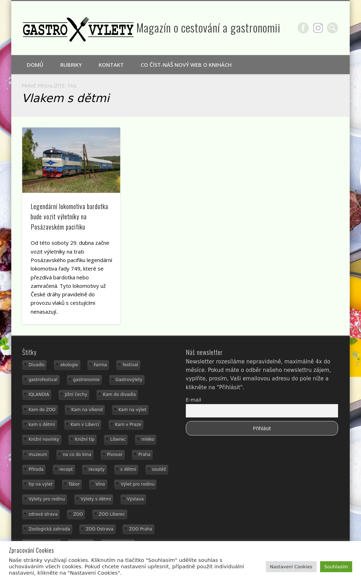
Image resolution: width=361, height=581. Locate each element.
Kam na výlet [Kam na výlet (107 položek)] (132, 409)
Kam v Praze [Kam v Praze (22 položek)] (128, 424)
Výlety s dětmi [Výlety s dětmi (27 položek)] (96, 499)
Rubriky (71, 64)
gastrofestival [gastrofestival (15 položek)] (43, 379)
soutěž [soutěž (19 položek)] (159, 469)
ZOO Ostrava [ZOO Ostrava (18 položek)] (99, 529)
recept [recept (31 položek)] (66, 469)
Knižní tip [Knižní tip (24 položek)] (84, 439)
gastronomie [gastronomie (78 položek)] (86, 379)
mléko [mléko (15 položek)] (147, 439)
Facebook (303, 28)
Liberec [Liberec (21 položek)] (118, 439)
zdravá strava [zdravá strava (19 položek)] (43, 514)
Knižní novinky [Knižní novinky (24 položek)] (44, 439)
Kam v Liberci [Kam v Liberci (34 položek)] (85, 424)
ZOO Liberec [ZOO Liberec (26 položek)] (112, 514)
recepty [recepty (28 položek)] (96, 469)
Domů (35, 64)
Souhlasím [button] (336, 566)
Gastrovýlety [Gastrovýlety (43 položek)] (129, 379)
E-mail (193, 400)
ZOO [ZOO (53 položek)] (78, 514)
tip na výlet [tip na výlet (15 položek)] (41, 484)
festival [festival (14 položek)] (130, 364)
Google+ (318, 28)
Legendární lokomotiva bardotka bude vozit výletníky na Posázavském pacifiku (69, 216)
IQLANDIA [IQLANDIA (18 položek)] (39, 394)
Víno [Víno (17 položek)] (100, 484)
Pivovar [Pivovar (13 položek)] (115, 454)
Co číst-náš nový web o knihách (186, 64)
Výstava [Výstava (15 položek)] (135, 499)
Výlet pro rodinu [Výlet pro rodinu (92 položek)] (137, 484)
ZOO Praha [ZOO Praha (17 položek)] (140, 529)
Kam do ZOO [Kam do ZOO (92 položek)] (42, 409)
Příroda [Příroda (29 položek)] (36, 469)
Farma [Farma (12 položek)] (100, 364)
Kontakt (111, 64)
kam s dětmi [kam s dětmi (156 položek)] (42, 424)
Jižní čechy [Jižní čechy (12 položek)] (76, 394)
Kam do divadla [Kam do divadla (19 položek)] (119, 394)
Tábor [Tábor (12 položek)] (74, 484)
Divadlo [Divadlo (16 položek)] (36, 364)
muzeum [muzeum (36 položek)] (38, 454)
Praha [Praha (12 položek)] (144, 454)
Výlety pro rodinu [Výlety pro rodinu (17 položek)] (47, 499)
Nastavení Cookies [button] (291, 566)
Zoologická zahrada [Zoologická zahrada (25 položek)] (49, 529)
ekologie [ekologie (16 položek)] (69, 364)
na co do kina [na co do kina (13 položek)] (77, 454)
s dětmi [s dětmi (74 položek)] (128, 469)
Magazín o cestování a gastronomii (208, 27)
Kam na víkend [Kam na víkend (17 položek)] (87, 409)
